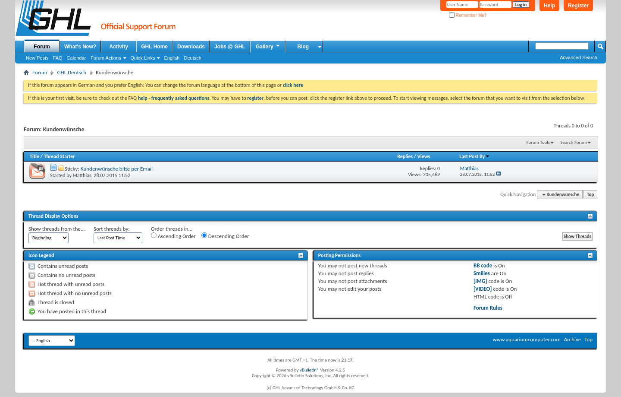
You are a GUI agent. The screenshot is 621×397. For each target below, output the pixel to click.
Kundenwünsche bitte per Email (117, 168)
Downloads (191, 47)
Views (423, 156)
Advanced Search (578, 57)
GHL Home (154, 47)
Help (549, 6)
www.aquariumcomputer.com (526, 339)
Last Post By (474, 156)
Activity (119, 47)
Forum (42, 47)
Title (34, 156)
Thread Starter (59, 156)
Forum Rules (488, 308)
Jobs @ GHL (229, 47)
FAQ (58, 57)
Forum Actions (106, 57)
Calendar (76, 57)
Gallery (268, 46)
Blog (303, 47)
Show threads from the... (56, 228)
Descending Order (225, 235)
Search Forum (574, 142)
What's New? (80, 47)
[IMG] (480, 281)
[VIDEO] (483, 289)
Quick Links (143, 57)
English (171, 57)
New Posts (37, 57)
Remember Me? (467, 15)
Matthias (82, 175)
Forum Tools (538, 142)
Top (590, 194)
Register (578, 6)
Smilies (482, 273)
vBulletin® (309, 370)
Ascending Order (173, 235)
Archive (572, 339)
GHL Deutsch (71, 72)
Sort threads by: (112, 228)
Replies (405, 156)
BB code (483, 265)
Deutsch (192, 57)
